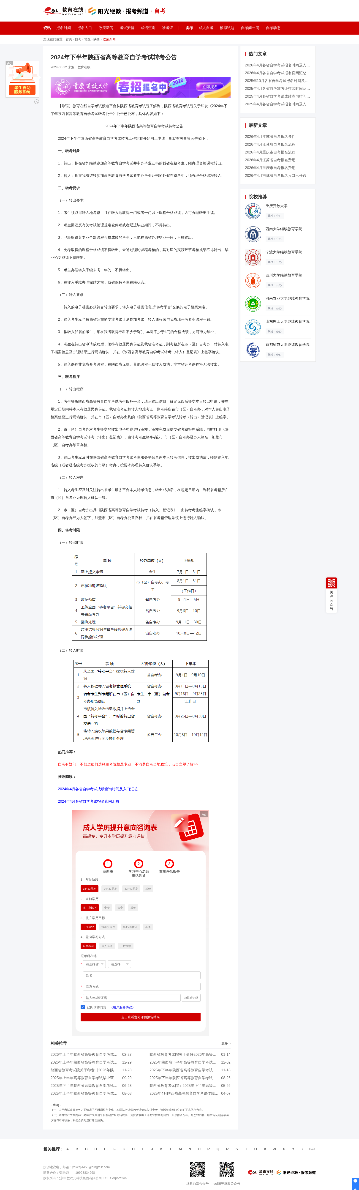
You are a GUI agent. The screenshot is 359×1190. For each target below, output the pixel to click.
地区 (87, 39)
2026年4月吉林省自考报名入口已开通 (276, 176)
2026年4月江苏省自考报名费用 (270, 160)
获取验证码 (191, 997)
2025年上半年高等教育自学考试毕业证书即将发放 (91, 1078)
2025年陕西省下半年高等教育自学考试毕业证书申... (192, 1062)
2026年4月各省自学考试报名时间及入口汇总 (281, 65)
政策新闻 (109, 39)
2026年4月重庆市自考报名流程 (270, 152)
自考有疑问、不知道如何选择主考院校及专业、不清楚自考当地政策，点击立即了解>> (128, 764)
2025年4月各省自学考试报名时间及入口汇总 (281, 104)
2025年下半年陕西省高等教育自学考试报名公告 (188, 1078)
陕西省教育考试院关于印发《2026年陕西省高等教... (93, 1070)
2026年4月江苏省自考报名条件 (270, 137)
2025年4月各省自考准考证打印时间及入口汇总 (283, 88)
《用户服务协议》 (122, 1007)
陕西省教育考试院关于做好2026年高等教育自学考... (192, 1054)
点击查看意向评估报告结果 (140, 1017)
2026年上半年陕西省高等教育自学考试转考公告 (89, 1062)
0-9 (312, 1149)
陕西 (96, 39)
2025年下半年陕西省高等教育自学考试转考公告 (89, 1086)
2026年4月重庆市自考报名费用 (270, 168)
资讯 (47, 28)
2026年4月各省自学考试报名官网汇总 (276, 73)
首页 (69, 39)
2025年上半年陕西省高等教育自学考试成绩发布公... (93, 1093)
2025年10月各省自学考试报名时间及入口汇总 (282, 81)
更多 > (226, 1043)
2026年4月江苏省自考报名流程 (270, 144)
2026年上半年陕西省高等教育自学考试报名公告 (89, 1054)
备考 (189, 28)
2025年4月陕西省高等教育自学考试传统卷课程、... (191, 1093)
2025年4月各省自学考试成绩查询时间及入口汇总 (285, 96)
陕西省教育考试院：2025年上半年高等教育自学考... (192, 1086)
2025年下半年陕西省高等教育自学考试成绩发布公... (192, 1070)
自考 (78, 39)
